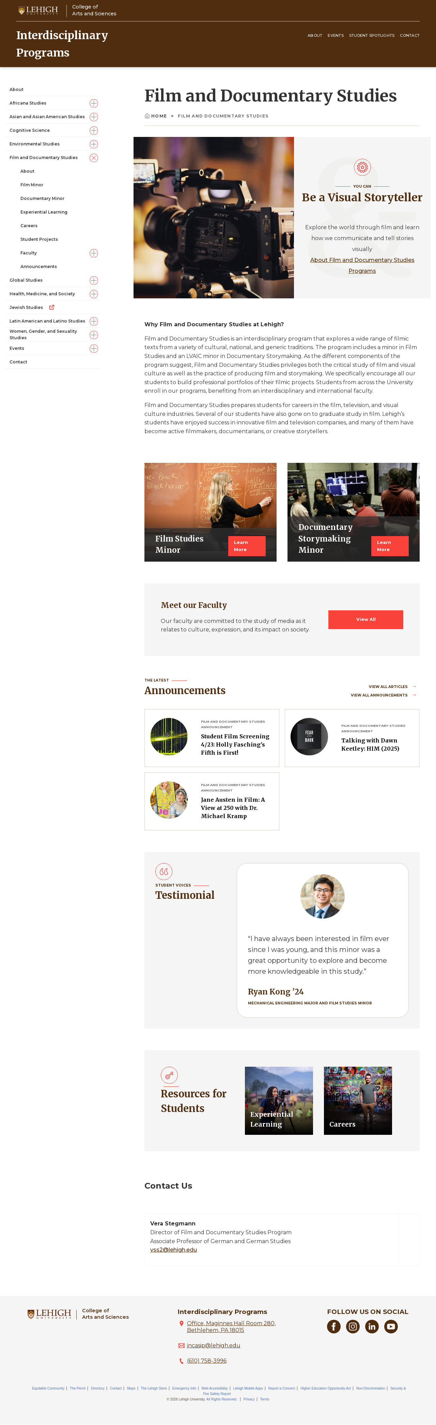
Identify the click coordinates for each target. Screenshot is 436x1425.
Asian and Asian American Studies (47, 116)
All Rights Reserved (221, 1399)
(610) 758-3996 (207, 1361)
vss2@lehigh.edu (173, 1250)
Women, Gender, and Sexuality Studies (43, 334)
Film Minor (31, 184)
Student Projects (39, 239)
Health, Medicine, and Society (42, 293)
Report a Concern (281, 1388)
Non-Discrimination (370, 1388)
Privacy (249, 1399)
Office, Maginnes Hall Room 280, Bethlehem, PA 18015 (231, 1326)
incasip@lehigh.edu (213, 1345)
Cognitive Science (30, 130)
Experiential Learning (43, 212)
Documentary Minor (42, 198)
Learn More (241, 546)
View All (366, 619)
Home (156, 116)
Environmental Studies (35, 143)
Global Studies (26, 280)
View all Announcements (380, 695)
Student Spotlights (372, 35)
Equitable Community (48, 1388)
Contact (410, 35)
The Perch (77, 1388)
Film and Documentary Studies (44, 157)
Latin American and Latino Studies (47, 321)
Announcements (38, 266)
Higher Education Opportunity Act (325, 1388)
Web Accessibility (215, 1388)
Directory (98, 1388)
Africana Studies (28, 103)
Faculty (28, 252)
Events (336, 35)
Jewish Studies (32, 307)
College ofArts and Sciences (94, 10)
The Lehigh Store (154, 1388)
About (315, 35)
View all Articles (389, 687)
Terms (264, 1399)
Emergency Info (184, 1388)
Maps (131, 1388)
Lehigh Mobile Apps (248, 1388)
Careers (28, 225)
